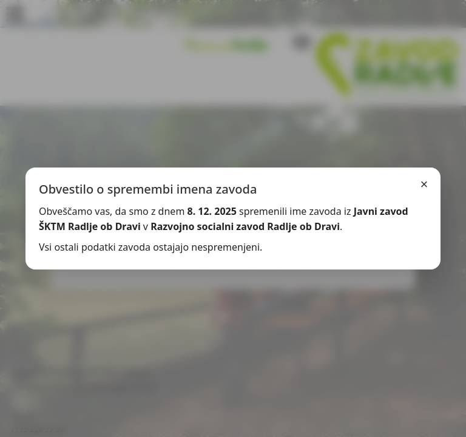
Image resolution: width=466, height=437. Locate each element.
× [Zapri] (424, 184)
